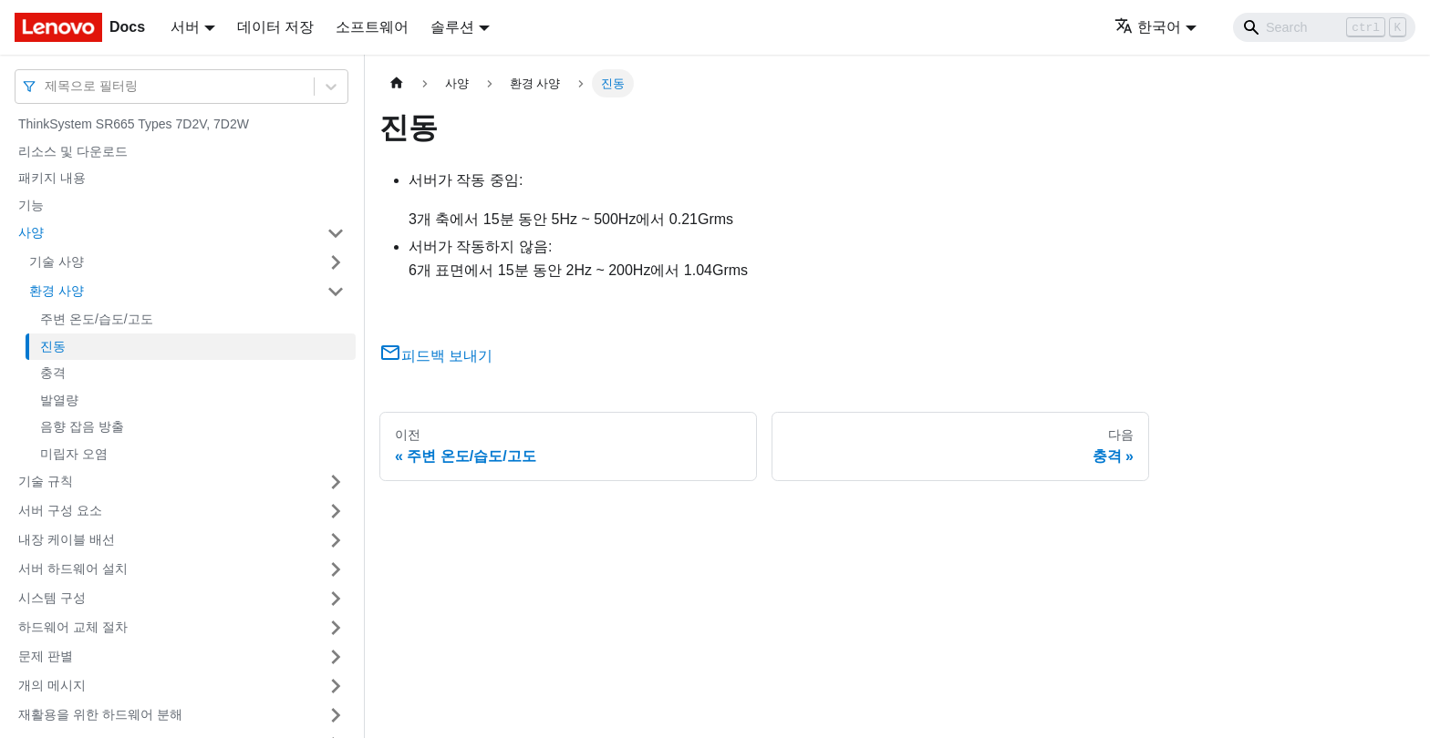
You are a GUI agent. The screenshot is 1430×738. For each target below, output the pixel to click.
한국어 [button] (1147, 27)
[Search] (1324, 27)
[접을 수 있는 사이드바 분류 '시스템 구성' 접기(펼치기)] (336, 598)
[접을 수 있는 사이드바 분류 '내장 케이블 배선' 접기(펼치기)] (336, 540)
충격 (53, 372)
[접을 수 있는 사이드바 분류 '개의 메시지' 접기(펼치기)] (336, 686)
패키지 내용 (52, 177)
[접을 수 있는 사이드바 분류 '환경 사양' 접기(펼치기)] (336, 291)
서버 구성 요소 (60, 510)
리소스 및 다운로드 (73, 151)
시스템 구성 (52, 597)
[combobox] (46, 86)
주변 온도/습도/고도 (96, 319)
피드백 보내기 (435, 356)
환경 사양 (56, 290)
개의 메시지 (52, 685)
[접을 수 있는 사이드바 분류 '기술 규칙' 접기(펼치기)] (336, 482)
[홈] (396, 83)
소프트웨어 (372, 27)
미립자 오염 (74, 453)
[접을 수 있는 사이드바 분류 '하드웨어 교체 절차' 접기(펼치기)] (336, 627)
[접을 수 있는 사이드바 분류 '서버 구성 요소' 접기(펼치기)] (336, 511)
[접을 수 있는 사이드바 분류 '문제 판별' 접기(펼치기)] (336, 656)
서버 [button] (185, 27)
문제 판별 (45, 656)
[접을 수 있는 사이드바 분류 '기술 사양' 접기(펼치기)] (336, 262)
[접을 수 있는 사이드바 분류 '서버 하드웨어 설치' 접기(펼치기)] (336, 569)
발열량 (59, 400)
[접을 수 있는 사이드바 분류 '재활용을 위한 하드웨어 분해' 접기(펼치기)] (336, 715)
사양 (31, 232)
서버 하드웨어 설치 (73, 568)
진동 (53, 346)
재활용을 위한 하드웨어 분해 (100, 714)
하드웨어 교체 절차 (73, 627)
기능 (31, 205)
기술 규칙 (45, 481)
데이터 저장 (275, 27)
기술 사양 (56, 261)
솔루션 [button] (452, 27)
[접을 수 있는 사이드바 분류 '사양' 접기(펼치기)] (336, 233)
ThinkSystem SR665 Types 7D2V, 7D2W (133, 124)
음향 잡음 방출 (82, 426)
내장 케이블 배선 (66, 539)
